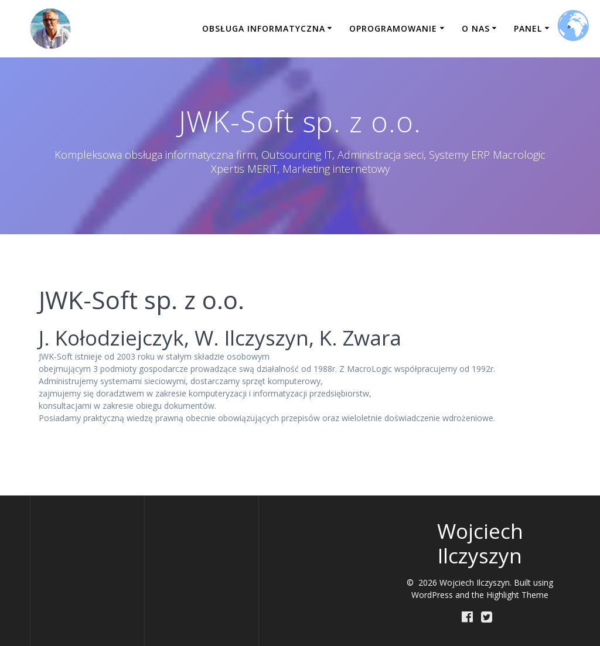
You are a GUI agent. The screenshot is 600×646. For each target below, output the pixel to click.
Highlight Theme (517, 594)
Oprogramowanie (393, 28)
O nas (476, 28)
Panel (528, 28)
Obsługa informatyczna (263, 28)
